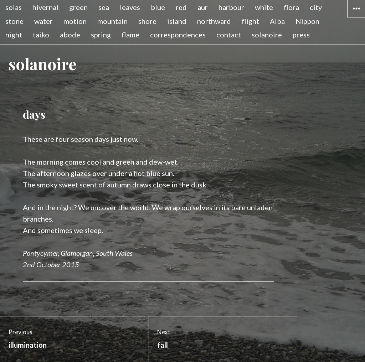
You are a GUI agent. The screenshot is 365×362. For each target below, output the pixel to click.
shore (147, 21)
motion (75, 21)
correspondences (178, 34)
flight (250, 21)
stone (14, 21)
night (13, 34)
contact (228, 34)
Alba (277, 21)
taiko (41, 34)
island (176, 21)
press (301, 34)
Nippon (307, 21)
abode (70, 34)
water (43, 21)
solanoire (267, 34)
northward (214, 21)
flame (130, 34)
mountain (112, 21)
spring (101, 34)
